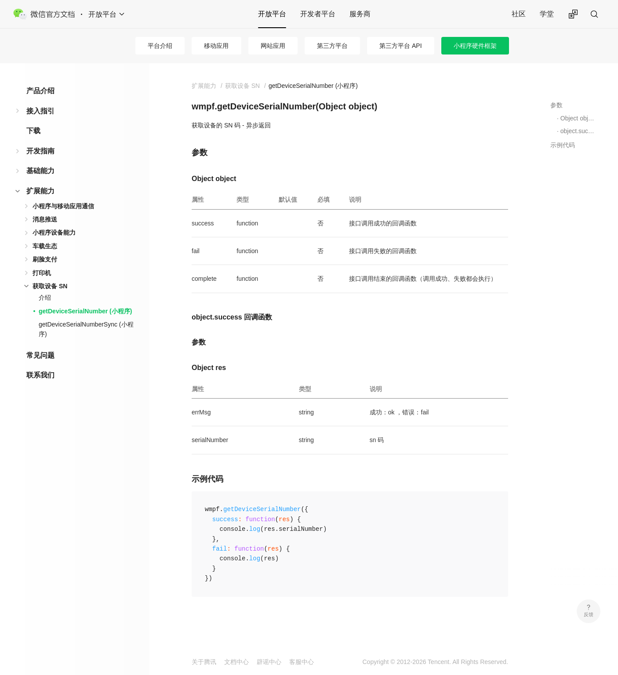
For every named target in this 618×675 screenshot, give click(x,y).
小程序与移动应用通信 (63, 206)
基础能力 (40, 170)
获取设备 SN (50, 286)
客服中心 (301, 661)
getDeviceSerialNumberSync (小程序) (86, 329)
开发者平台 (317, 14)
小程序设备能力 (54, 232)
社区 (519, 14)
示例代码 (562, 145)
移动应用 (216, 45)
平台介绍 (160, 45)
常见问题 (40, 355)
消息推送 (45, 219)
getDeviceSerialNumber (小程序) (85, 311)
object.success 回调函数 (578, 130)
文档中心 (236, 661)
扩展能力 (40, 191)
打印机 (42, 272)
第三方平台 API (400, 45)
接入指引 (40, 111)
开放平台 (272, 14)
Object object (578, 118)
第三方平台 (332, 45)
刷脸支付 (45, 259)
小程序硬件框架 (475, 45)
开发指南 (40, 151)
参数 (556, 105)
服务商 (360, 14)
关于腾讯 (204, 661)
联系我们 (40, 375)
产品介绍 (40, 90)
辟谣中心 (269, 661)
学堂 (547, 14)
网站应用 (273, 45)
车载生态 (45, 246)
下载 (33, 130)
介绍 (45, 297)
